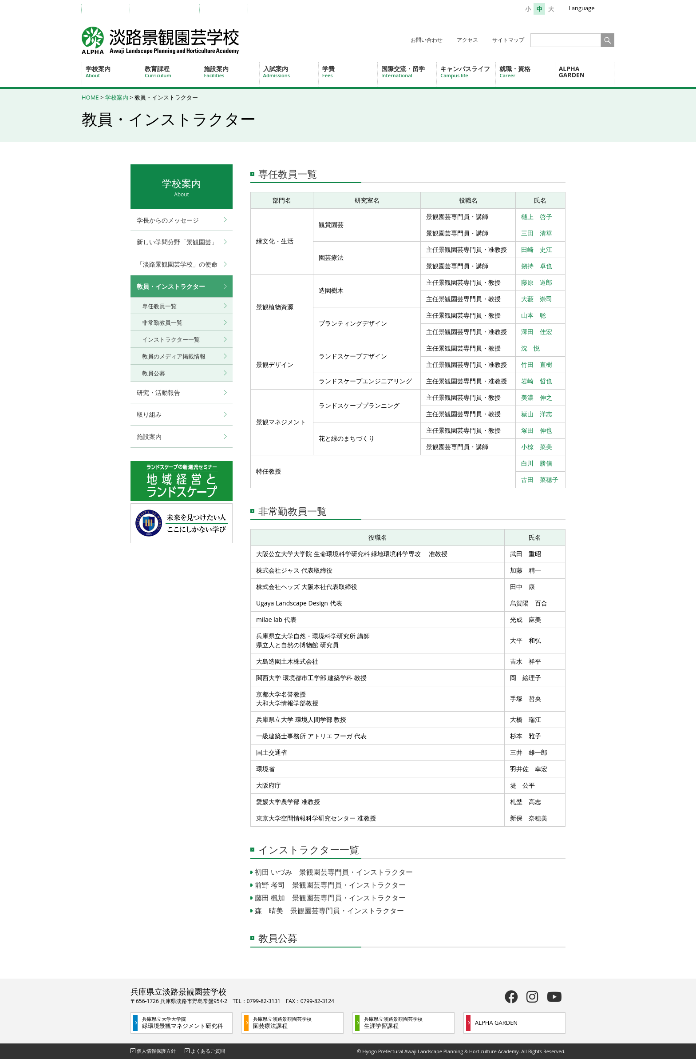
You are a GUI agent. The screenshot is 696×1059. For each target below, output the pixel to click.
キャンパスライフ (467, 71)
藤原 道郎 (536, 282)
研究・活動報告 (158, 392)
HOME (90, 97)
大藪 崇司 (536, 299)
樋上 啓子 (536, 216)
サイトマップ (508, 40)
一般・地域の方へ (325, 8)
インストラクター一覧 (308, 849)
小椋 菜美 (536, 446)
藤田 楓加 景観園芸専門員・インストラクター (330, 898)
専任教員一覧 (287, 173)
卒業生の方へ (228, 8)
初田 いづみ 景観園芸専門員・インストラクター (334, 872)
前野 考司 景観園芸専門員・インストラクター (330, 885)
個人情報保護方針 (156, 1051)
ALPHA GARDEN (572, 71)
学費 (349, 71)
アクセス (467, 40)
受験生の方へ (110, 8)
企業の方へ (274, 8)
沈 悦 (530, 348)
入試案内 (290, 71)
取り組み (149, 414)
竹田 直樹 (536, 364)
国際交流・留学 (408, 71)
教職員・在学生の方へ (169, 8)
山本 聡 (533, 315)
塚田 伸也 (536, 430)
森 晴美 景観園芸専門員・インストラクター (329, 911)
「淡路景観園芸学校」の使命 (177, 264)
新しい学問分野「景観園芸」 (177, 242)
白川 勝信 (536, 463)
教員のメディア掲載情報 (174, 356)
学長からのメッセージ (168, 220)
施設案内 (231, 71)
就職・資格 (526, 71)
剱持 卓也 (536, 266)
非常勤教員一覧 (292, 511)
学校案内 (113, 71)
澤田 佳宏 (536, 331)
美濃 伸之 (536, 397)
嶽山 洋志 (536, 414)
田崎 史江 (536, 249)
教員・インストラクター (171, 286)
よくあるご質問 (208, 1051)
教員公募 (277, 938)
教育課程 (172, 71)
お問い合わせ (427, 40)
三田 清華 (536, 233)
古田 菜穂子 (539, 479)
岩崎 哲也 (536, 381)
